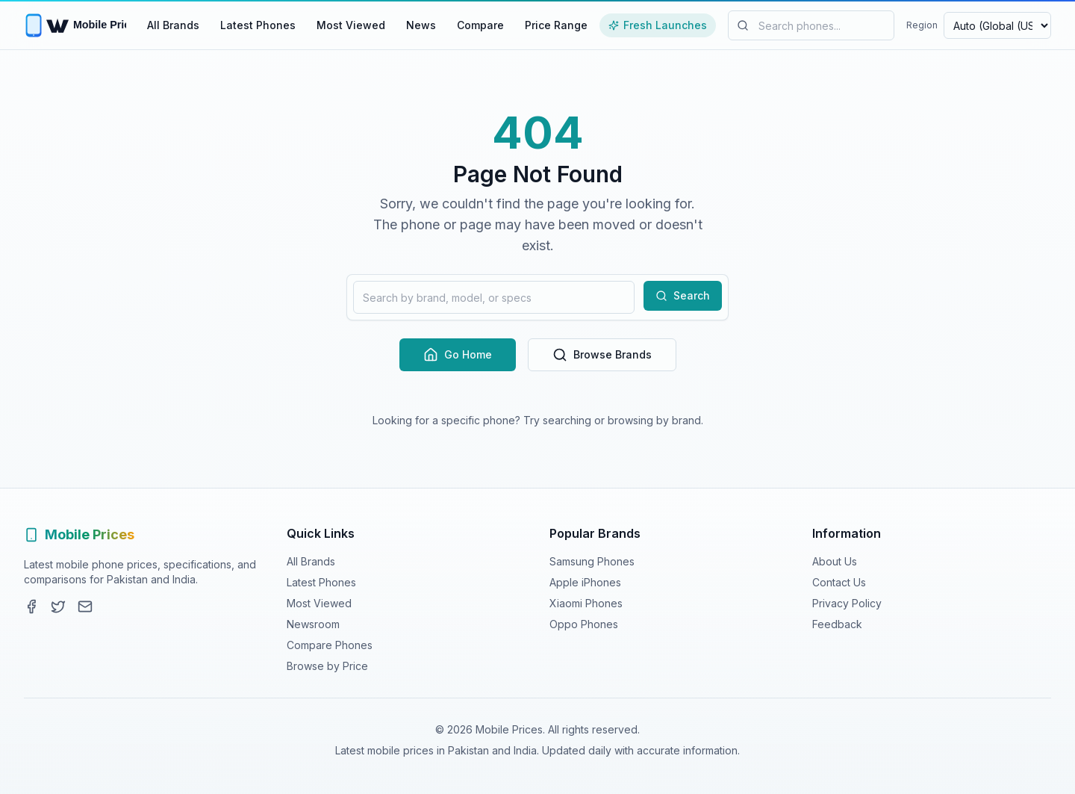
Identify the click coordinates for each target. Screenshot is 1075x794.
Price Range (556, 25)
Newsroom (313, 624)
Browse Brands (602, 354)
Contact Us (839, 582)
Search (682, 295)
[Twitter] (58, 606)
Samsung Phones (592, 561)
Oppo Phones (583, 624)
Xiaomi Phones (586, 603)
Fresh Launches (657, 25)
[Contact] (85, 606)
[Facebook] (31, 606)
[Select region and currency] (997, 25)
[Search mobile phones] (811, 25)
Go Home (457, 354)
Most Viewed (351, 25)
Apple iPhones (585, 582)
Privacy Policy (847, 603)
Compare (480, 25)
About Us (834, 561)
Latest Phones (258, 25)
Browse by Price (327, 666)
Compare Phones (330, 645)
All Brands (173, 25)
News (421, 25)
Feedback (837, 624)
